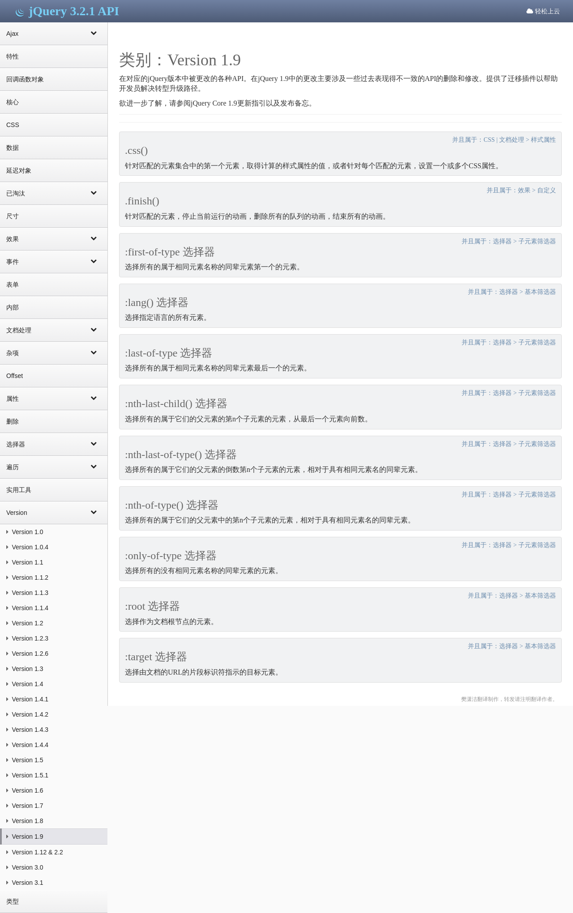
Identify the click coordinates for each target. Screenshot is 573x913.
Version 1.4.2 (27, 714)
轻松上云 (543, 11)
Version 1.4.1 (27, 699)
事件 (53, 261)
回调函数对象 (25, 79)
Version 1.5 (24, 760)
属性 (53, 398)
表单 (12, 284)
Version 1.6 (24, 790)
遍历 (53, 466)
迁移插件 (522, 78)
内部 (12, 307)
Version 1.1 (24, 562)
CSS (12, 124)
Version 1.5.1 (27, 775)
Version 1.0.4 (27, 547)
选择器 (53, 444)
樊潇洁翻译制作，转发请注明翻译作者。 (509, 699)
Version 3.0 (24, 867)
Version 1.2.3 (27, 638)
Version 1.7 (24, 805)
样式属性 (543, 139)
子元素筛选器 (537, 241)
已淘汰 (53, 193)
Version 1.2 (24, 623)
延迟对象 (18, 170)
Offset (14, 375)
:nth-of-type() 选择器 (171, 505)
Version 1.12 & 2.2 (34, 852)
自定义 (546, 190)
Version (53, 512)
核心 (12, 102)
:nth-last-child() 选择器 (176, 403)
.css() (136, 150)
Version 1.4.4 (27, 744)
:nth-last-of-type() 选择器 (181, 454)
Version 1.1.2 (27, 577)
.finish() (142, 201)
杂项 (53, 352)
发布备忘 (294, 103)
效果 (53, 238)
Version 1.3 (24, 668)
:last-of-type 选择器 (168, 353)
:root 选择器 (152, 606)
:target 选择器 (156, 656)
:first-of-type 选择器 (170, 252)
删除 (12, 421)
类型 (12, 901)
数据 (12, 147)
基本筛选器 (540, 292)
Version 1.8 (24, 820)
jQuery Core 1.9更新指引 (228, 103)
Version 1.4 (24, 684)
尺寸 (12, 216)
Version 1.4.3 (27, 729)
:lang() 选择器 (156, 302)
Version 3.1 (24, 882)
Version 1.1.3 (27, 592)
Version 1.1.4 (27, 607)
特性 (12, 56)
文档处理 (53, 330)
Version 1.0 (24, 531)
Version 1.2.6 (27, 653)
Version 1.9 (24, 836)
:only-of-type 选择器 (171, 555)
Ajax (53, 33)
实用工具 (18, 489)
